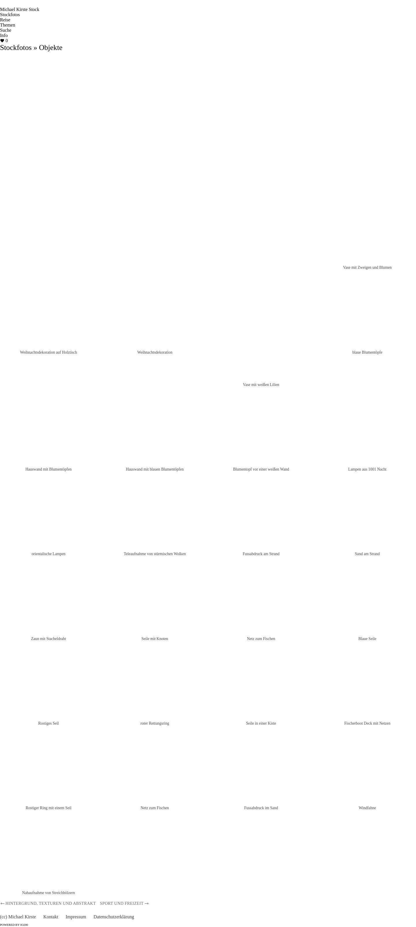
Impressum (76, 916)
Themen (7, 25)
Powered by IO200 (14, 924)
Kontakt (50, 916)
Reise (5, 19)
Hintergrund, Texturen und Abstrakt (48, 903)
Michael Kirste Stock (19, 9)
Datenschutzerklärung (114, 916)
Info (4, 35)
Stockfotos (10, 14)
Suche (5, 30)
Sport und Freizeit (124, 903)
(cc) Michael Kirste (18, 916)
